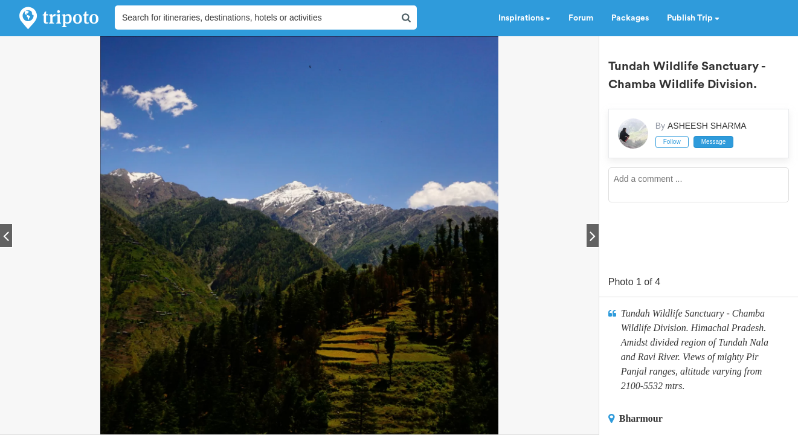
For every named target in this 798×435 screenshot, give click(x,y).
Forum (580, 18)
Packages (630, 18)
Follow (672, 141)
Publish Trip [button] (693, 18)
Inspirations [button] (524, 18)
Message (713, 141)
